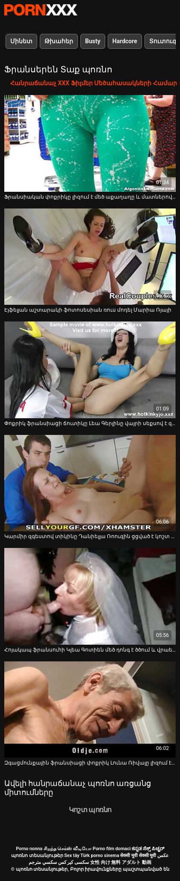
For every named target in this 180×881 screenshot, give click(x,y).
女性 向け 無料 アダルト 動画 (120, 862)
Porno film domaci (112, 848)
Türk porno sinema (99, 855)
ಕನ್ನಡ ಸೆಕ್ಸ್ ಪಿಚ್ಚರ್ (148, 848)
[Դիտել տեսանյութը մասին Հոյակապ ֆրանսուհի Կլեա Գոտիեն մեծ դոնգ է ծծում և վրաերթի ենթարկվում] (90, 596)
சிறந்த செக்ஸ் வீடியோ (67, 848)
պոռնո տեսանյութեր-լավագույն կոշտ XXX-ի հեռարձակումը (40, 10)
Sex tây (71, 855)
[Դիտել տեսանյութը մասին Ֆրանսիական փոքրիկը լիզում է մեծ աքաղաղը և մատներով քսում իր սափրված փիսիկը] (90, 143)
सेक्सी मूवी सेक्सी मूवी (138, 855)
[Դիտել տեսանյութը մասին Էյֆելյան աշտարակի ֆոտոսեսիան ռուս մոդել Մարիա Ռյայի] (90, 256)
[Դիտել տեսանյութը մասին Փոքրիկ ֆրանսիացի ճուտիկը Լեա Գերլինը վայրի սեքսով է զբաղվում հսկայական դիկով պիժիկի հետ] (90, 369)
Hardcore (124, 41)
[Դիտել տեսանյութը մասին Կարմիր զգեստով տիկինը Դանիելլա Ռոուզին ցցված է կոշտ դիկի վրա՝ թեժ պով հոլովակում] (90, 483)
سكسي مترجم (43, 862)
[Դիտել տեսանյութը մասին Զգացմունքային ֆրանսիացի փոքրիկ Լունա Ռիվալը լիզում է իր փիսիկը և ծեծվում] (90, 709)
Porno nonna (29, 848)
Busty (92, 41)
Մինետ (21, 41)
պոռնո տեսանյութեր (37, 855)
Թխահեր (58, 41)
